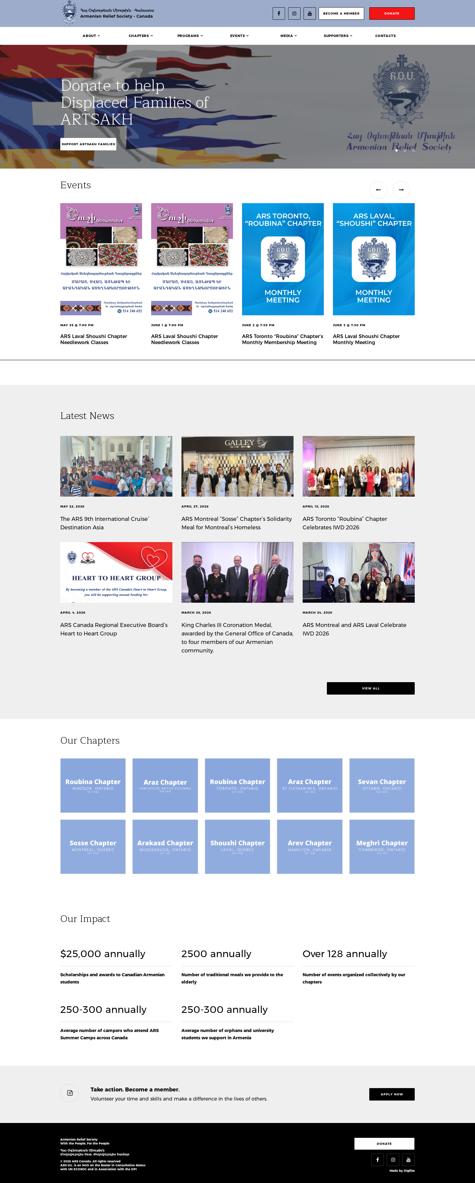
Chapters (139, 36)
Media (287, 36)
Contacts (385, 36)
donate (392, 13)
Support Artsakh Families (88, 144)
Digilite (409, 1171)
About (89, 36)
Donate (384, 1144)
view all (371, 688)
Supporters (336, 36)
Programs (188, 36)
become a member (341, 13)
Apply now (392, 1094)
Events (237, 36)
